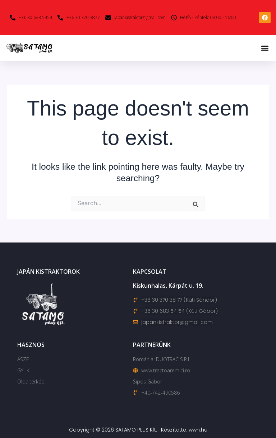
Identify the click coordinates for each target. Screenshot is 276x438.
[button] (265, 48)
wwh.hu (198, 429)
